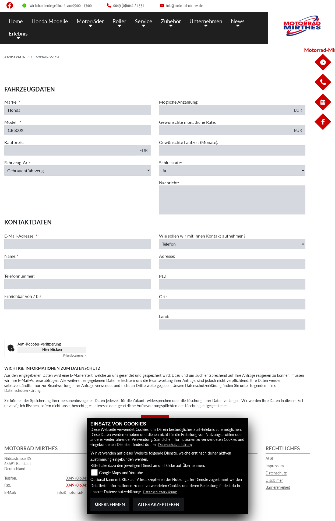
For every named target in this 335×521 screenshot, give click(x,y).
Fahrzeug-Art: (17, 163)
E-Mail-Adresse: (20, 250)
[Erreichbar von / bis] (77, 319)
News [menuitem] (230, 21)
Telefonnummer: (19, 290)
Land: (164, 330)
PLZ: (163, 290)
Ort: (163, 310)
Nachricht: (169, 183)
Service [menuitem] (139, 21)
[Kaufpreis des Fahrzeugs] (70, 151)
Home (16, 21)
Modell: (11, 122)
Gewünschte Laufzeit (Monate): (188, 142)
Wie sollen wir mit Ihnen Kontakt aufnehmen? (202, 250)
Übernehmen (110, 504)
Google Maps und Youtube (121, 472)
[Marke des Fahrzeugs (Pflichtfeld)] (77, 110)
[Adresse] (232, 279)
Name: (10, 270)
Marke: (10, 102)
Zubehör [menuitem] (165, 21)
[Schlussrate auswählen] (232, 171)
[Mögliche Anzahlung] (225, 110)
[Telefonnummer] (77, 299)
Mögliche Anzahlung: (178, 102)
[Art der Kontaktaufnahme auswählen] (232, 258)
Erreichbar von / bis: (23, 310)
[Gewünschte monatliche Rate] (225, 131)
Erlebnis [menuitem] (18, 33)
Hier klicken (52, 349)
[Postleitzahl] (232, 299)
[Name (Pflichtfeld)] (77, 278)
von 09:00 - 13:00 (79, 6)
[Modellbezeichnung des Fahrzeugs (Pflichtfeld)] (77, 131)
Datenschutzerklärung (22, 390)
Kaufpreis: (14, 142)
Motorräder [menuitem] (88, 21)
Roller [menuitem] (116, 21)
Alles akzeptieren (158, 504)
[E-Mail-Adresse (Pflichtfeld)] (77, 258)
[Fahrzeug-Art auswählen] (77, 171)
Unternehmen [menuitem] (200, 21)
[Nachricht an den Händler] (232, 200)
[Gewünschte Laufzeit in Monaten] (232, 151)
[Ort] (232, 319)
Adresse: (167, 270)
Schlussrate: (170, 163)
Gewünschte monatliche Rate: (187, 122)
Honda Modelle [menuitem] (48, 21)
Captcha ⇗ (74, 355)
